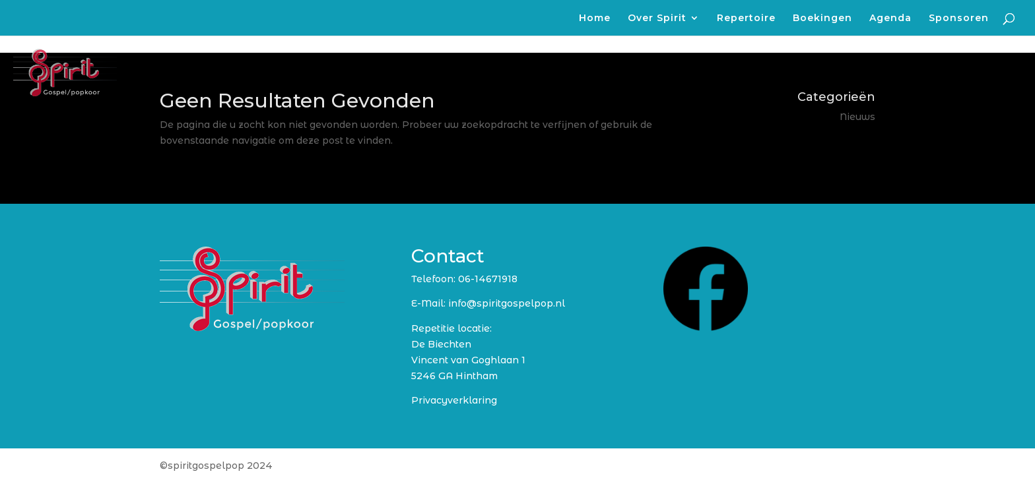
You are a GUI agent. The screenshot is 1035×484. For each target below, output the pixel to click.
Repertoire (746, 18)
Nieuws (857, 117)
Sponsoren (959, 18)
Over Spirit (657, 18)
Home (595, 18)
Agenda (890, 18)
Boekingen (822, 18)
